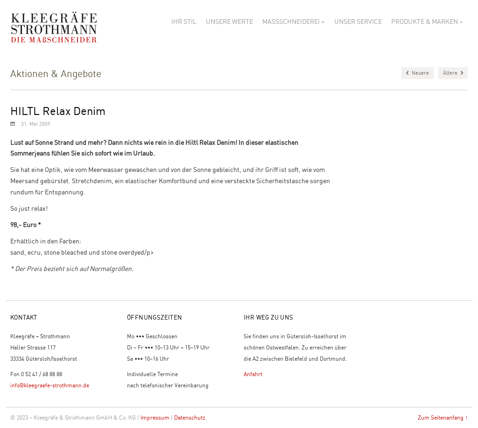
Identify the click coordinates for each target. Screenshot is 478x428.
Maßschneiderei (293, 21)
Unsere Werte (229, 21)
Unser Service (358, 21)
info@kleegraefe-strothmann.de (49, 385)
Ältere (453, 73)
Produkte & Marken (427, 21)
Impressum (155, 417)
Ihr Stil (184, 21)
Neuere (417, 73)
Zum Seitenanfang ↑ (443, 417)
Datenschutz (189, 417)
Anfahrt (253, 374)
